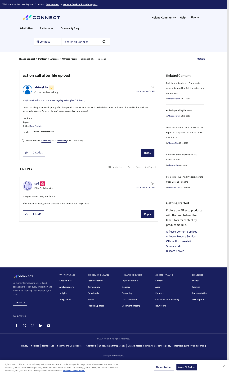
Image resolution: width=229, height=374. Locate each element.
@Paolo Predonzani (34, 100)
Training (196, 287)
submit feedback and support (80, 4)
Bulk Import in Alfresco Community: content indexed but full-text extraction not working (185, 88)
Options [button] (201, 59)
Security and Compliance (69, 345)
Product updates (96, 305)
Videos (91, 299)
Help (183, 18)
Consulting (127, 293)
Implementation (130, 280)
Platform (42, 59)
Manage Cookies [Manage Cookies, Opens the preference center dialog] (163, 366)
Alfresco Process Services (181, 236)
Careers (159, 280)
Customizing (78, 140)
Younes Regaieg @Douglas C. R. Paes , (66, 100)
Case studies (65, 280)
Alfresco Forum (69, 59)
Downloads (93, 293)
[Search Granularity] (48, 42)
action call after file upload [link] (93, 59)
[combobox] (86, 42)
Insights (63, 293)
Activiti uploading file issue (179, 110)
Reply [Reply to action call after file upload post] (147, 153)
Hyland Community (164, 18)
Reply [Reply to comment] (147, 214)
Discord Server (175, 251)
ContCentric (35, 126)
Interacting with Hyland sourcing (190, 345)
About (158, 287)
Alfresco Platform (33, 140)
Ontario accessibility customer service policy (149, 345)
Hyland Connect (27, 59)
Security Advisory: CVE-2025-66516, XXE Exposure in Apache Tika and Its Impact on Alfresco (185, 132)
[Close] (223, 366)
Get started (52, 4)
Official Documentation (180, 241)
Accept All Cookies (186, 366)
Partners (159, 293)
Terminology (94, 287)
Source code (173, 246)
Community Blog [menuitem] (70, 28)
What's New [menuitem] (26, 28)
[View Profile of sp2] (36, 183)
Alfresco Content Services (43, 131)
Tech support (198, 299)
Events (195, 280)
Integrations (65, 299)
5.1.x (48, 141)
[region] (114, 367)
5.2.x (64, 141)
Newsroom (160, 305)
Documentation (199, 293)
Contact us (20, 302)
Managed (126, 287)
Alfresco (54, 59)
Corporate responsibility (167, 299)
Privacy (24, 345)
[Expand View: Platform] (52, 28)
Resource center (95, 280)
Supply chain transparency (112, 345)
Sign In (194, 17)
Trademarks (90, 345)
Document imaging (131, 305)
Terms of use (48, 345)
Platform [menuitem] (45, 28)
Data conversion (130, 299)
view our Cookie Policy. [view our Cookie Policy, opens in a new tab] (74, 370)
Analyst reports (66, 287)
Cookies (35, 345)
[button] (26, 153)
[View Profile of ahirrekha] (41, 87)
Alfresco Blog (173, 143)
